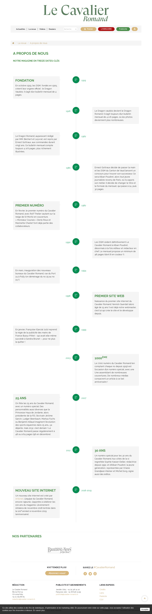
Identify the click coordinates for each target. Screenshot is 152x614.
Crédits (103, 589)
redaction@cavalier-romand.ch (23, 599)
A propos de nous (38, 43)
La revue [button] (32, 29)
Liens (102, 593)
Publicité (123, 29)
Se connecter (135, 29)
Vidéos (42, 29)
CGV (101, 600)
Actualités (20, 29)
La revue (22, 43)
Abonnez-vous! (57, 573)
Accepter (145, 609)
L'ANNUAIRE (106, 29)
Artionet (19, 499)
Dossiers (52, 29)
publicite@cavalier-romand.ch (67, 594)
